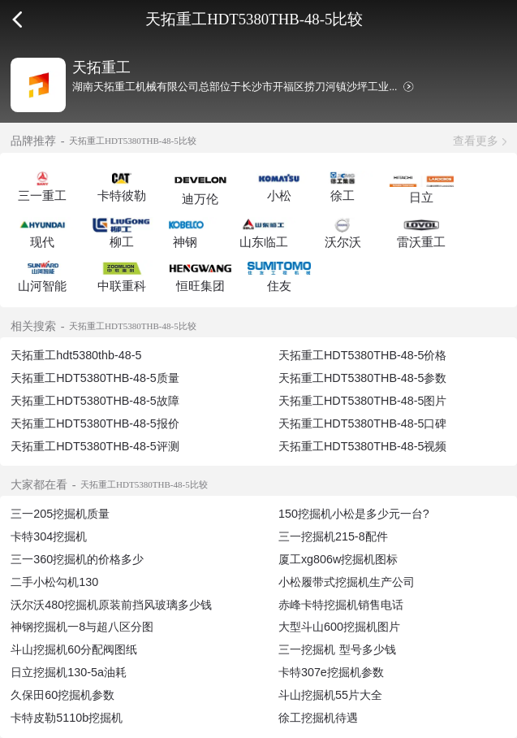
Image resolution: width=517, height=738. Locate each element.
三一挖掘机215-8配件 (333, 536)
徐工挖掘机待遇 (318, 717)
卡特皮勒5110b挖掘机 (67, 717)
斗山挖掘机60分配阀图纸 (74, 649)
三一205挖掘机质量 (60, 513)
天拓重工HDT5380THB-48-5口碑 (362, 423)
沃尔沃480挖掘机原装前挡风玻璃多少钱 (111, 604)
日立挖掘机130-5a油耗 (69, 672)
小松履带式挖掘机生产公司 (346, 581)
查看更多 (475, 140)
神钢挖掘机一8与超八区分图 (82, 626)
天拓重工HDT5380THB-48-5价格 (362, 355)
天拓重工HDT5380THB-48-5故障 (95, 400)
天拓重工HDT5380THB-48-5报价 (95, 423)
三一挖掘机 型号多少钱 (337, 649)
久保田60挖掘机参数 (62, 694)
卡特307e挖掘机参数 (331, 672)
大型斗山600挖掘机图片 (339, 626)
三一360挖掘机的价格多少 (77, 559)
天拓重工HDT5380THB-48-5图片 (362, 400)
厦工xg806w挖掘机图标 (338, 559)
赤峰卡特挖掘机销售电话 (340, 604)
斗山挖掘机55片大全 (330, 694)
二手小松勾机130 (54, 581)
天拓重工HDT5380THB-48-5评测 (95, 446)
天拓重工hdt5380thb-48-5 (76, 355)
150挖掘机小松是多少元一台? (353, 513)
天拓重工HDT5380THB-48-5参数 (362, 377)
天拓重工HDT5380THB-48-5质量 (95, 377)
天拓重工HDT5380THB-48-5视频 (362, 446)
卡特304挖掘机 (49, 536)
